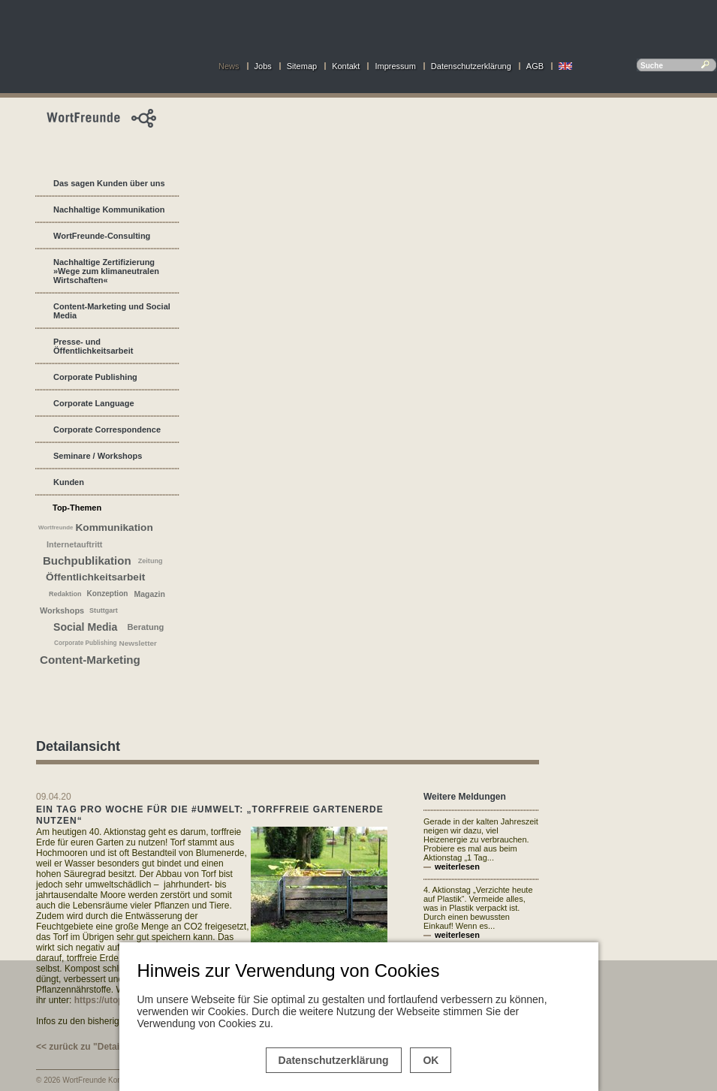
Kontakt (346, 66)
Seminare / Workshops (97, 455)
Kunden (68, 482)
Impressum (395, 66)
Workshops (62, 610)
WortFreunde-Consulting (101, 235)
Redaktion (65, 594)
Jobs (263, 66)
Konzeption (107, 593)
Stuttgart (103, 610)
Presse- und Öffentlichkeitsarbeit (93, 346)
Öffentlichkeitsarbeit (95, 577)
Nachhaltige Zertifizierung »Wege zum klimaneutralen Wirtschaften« (106, 271)
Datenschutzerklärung (471, 66)
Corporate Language (93, 403)
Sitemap (302, 66)
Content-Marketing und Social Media (111, 311)
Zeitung (150, 561)
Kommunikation (113, 527)
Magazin (149, 593)
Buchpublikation (87, 560)
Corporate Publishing (95, 376)
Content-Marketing (90, 659)
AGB (535, 66)
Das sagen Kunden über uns (109, 183)
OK (430, 1060)
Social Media (85, 627)
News (229, 66)
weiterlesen (457, 866)
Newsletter (138, 643)
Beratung (145, 626)
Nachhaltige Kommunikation (109, 209)
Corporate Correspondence (107, 429)
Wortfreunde (55, 527)
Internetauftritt (74, 544)
